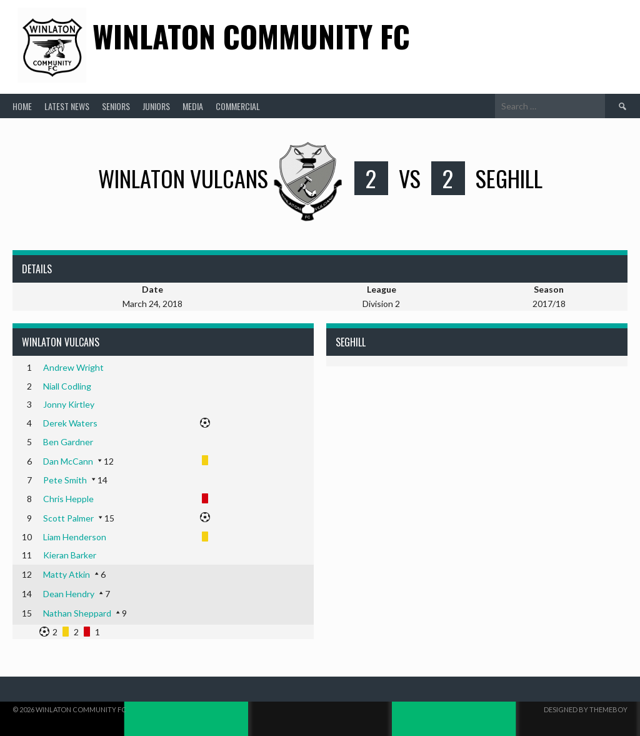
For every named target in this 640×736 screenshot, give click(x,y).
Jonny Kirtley (68, 404)
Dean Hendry (68, 593)
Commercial (238, 106)
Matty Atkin (66, 574)
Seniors (116, 106)
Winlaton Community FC (251, 36)
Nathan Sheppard (77, 613)
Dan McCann (68, 461)
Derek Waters (70, 423)
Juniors (156, 106)
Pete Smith (65, 480)
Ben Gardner (68, 441)
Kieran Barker (69, 555)
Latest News (66, 106)
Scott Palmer (68, 518)
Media (192, 106)
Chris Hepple (68, 498)
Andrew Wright (73, 367)
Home (22, 106)
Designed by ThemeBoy (586, 709)
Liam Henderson (74, 537)
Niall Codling (67, 386)
